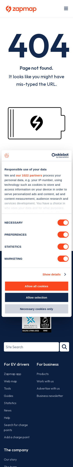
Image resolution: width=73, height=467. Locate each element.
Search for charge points (16, 427)
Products (43, 374)
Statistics (10, 403)
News (7, 410)
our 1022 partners (29, 175)
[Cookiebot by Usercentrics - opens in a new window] (52, 155)
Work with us (45, 381)
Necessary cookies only (36, 308)
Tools (7, 388)
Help (7, 418)
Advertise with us (48, 388)
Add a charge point (16, 437)
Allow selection (36, 297)
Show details (52, 274)
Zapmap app (12, 374)
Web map (10, 381)
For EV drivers (16, 364)
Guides (8, 396)
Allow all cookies (36, 286)
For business (48, 364)
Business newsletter (50, 396)
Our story (10, 459)
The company (16, 449)
